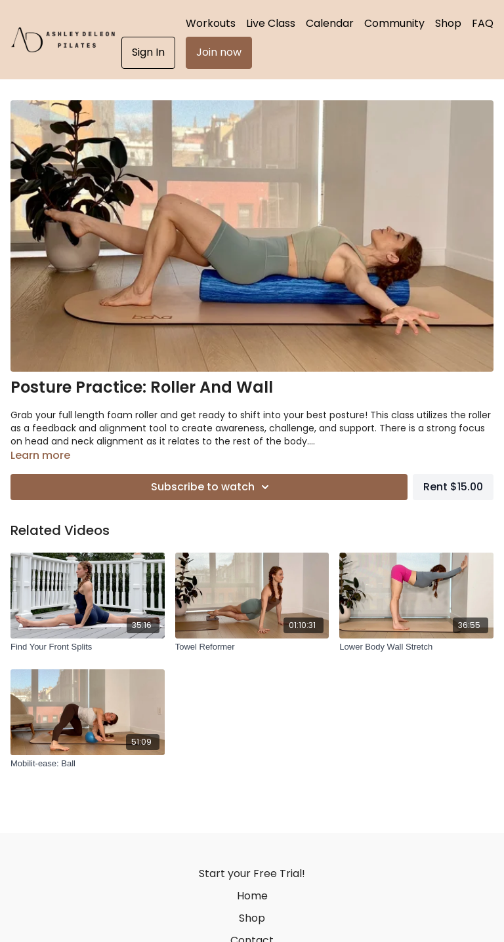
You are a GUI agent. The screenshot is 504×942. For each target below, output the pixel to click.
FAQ (483, 23)
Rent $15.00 (453, 486)
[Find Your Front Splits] (87, 647)
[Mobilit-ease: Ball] (87, 763)
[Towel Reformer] (252, 647)
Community (394, 23)
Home (252, 895)
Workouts (211, 23)
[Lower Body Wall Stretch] (416, 647)
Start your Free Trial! (252, 873)
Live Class (270, 23)
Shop (448, 23)
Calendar (330, 23)
